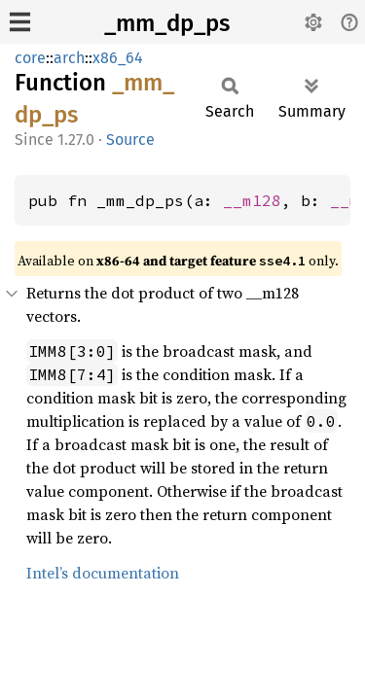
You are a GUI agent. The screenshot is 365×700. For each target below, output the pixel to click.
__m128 (252, 200)
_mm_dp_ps (167, 23)
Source (130, 139)
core (30, 58)
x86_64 (117, 58)
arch (69, 58)
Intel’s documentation (102, 572)
